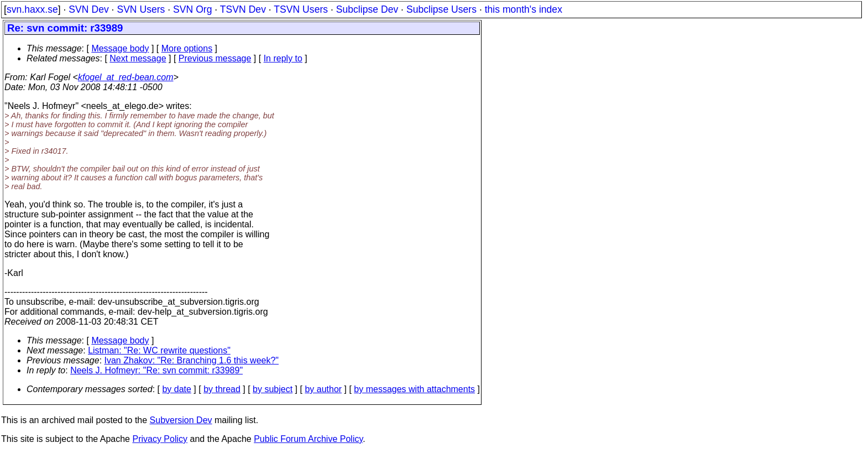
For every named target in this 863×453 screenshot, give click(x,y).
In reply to (283, 58)
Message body (120, 48)
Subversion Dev (181, 420)
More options (187, 48)
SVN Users (141, 9)
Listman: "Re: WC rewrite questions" (159, 350)
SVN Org (192, 9)
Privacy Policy (159, 439)
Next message (137, 58)
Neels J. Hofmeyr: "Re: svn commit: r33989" (156, 370)
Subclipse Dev (367, 9)
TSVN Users (301, 9)
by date (176, 389)
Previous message (215, 58)
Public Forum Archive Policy (308, 439)
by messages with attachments (414, 389)
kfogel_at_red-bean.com (126, 77)
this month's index (523, 9)
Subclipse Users (441, 9)
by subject (272, 389)
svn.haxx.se (32, 9)
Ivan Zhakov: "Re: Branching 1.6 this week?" (191, 360)
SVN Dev (88, 9)
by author (323, 389)
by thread (221, 389)
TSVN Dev (243, 9)
